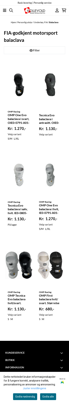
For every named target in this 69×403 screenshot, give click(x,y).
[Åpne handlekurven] (64, 10)
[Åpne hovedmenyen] (4, 10)
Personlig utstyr (25, 22)
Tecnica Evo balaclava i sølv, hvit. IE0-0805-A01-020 (18, 209)
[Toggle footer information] (62, 352)
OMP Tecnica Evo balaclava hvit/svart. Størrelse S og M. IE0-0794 (19, 299)
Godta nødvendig (25, 396)
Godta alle (48, 396)
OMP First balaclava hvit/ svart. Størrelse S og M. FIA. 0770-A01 (49, 299)
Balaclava (53, 22)
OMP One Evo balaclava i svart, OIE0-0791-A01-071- (18, 119)
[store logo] (34, 10)
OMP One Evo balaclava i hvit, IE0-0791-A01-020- (49, 209)
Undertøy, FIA (41, 22)
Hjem (13, 22)
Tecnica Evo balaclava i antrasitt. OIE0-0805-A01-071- (49, 119)
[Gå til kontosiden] (57, 10)
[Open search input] (11, 10)
